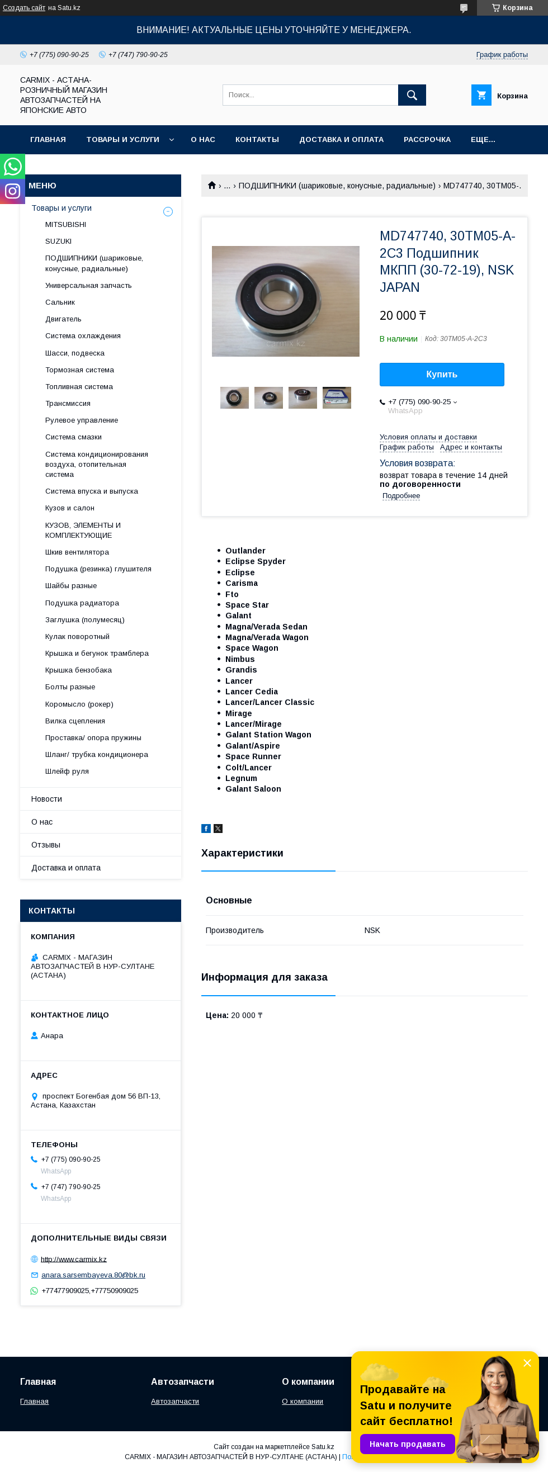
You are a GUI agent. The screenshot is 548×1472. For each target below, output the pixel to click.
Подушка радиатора (82, 603)
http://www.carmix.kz (74, 1259)
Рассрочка (427, 139)
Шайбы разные (71, 585)
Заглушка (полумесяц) (85, 620)
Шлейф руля (67, 771)
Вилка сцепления (75, 721)
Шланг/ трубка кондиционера (96, 754)
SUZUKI (58, 241)
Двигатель (63, 319)
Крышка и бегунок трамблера (97, 653)
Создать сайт (24, 8)
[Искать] (412, 95)
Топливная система (79, 386)
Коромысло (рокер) (79, 704)
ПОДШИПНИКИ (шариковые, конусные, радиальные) (337, 185)
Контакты (257, 139)
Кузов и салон (70, 508)
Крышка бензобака (78, 670)
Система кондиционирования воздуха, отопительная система (96, 464)
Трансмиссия (68, 403)
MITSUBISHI (65, 224)
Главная (48, 139)
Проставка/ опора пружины (93, 737)
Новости (46, 798)
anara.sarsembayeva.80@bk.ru (93, 1275)
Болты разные (70, 687)
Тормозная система (79, 370)
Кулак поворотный (77, 636)
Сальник (60, 302)
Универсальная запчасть (88, 285)
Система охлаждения (83, 336)
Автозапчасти (175, 1401)
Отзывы (45, 844)
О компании (302, 1401)
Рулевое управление (81, 420)
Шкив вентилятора (77, 552)
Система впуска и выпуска (91, 491)
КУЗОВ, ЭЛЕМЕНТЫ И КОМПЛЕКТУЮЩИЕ (83, 530)
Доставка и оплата (341, 139)
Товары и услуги (122, 139)
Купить (442, 374)
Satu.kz (322, 1447)
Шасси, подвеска (75, 353)
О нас (203, 139)
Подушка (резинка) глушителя (98, 569)
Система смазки (73, 437)
